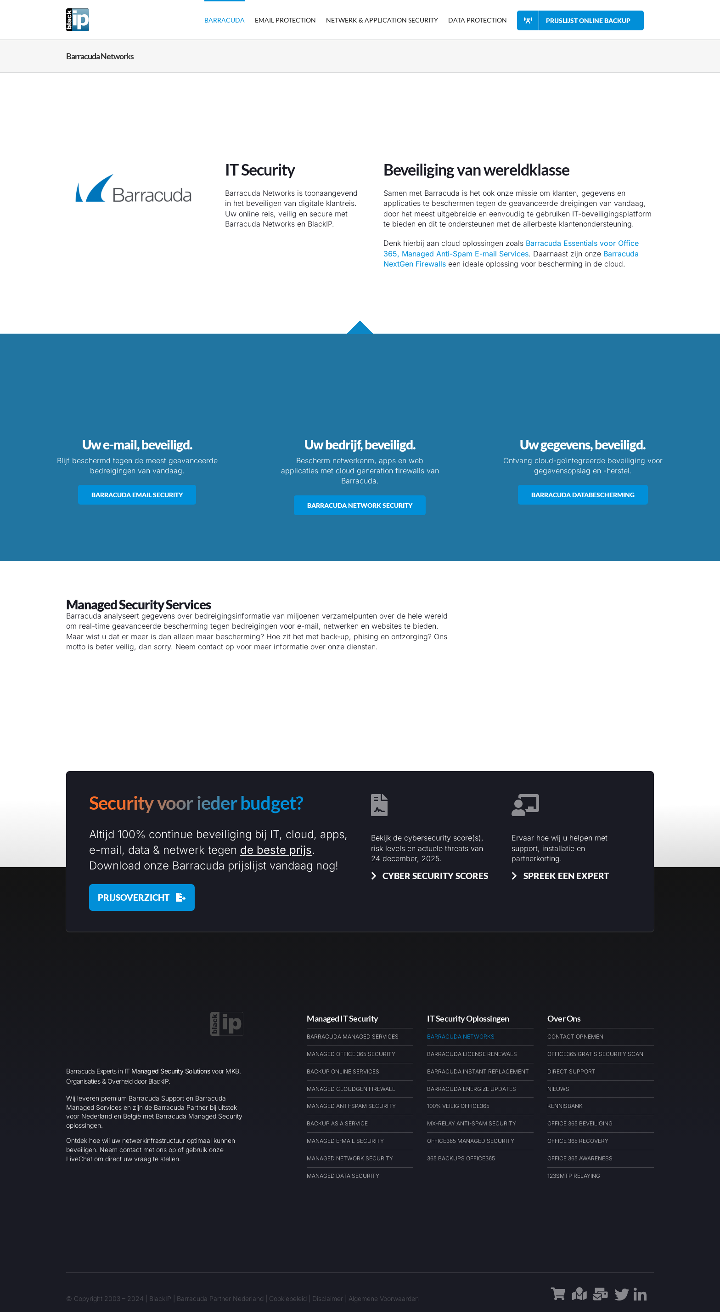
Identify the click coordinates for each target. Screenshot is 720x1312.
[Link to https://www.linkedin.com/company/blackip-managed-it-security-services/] (640, 1299)
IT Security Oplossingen (468, 1018)
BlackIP (160, 1298)
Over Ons (563, 1018)
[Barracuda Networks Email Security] (137, 495)
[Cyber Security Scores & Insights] (428, 875)
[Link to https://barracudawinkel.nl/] (558, 1299)
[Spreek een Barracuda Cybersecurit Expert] (558, 875)
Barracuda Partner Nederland (220, 1298)
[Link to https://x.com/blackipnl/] (621, 1298)
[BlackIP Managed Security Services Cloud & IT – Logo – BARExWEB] (226, 1015)
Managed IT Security (342, 1018)
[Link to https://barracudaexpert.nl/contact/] (600, 1299)
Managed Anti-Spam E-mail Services (465, 253)
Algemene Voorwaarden (384, 1298)
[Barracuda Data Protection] (583, 495)
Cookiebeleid (288, 1298)
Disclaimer (327, 1298)
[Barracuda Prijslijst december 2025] (142, 897)
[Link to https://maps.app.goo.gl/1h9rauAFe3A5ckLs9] (579, 1299)
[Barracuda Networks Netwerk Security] (360, 505)
